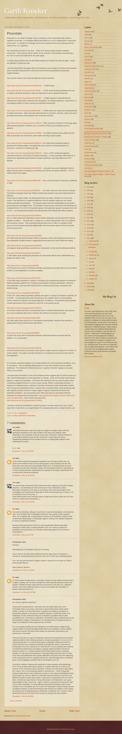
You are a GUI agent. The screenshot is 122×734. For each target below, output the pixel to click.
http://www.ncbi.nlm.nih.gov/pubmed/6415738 (24, 278)
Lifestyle (87, 100)
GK (13, 458)
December (92, 241)
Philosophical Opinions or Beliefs (96, 137)
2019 (89, 211)
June (91, 265)
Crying (86, 60)
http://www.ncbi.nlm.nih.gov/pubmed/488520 (23, 333)
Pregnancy (88, 143)
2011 (89, 238)
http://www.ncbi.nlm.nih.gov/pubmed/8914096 (24, 111)
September (93, 255)
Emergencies (89, 75)
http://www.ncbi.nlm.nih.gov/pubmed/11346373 (24, 123)
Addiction (87, 32)
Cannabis (87, 50)
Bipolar (86, 44)
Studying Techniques (91, 165)
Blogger (72, 729)
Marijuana (87, 104)
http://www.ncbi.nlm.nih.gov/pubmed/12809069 (24, 245)
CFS (86, 53)
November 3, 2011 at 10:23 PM (23, 475)
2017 (89, 218)
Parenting (87, 125)
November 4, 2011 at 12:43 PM (23, 502)
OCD (86, 122)
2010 (89, 283)
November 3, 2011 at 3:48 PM (22, 451)
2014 (89, 228)
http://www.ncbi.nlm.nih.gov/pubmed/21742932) (24, 400)
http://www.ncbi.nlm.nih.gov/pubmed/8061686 (24, 180)
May (90, 268)
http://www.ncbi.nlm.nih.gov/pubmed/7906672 (24, 253)
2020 (89, 207)
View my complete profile (93, 356)
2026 (89, 187)
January (92, 279)
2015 (89, 224)
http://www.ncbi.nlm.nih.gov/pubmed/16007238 (24, 86)
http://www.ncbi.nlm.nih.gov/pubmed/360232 (23, 293)
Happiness (88, 88)
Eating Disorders (90, 69)
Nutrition (87, 119)
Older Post (74, 711)
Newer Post (10, 711)
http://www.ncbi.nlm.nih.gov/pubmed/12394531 (24, 215)
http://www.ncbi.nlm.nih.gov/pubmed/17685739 (24, 153)
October (92, 252)
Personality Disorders (91, 129)
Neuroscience (89, 116)
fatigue (86, 82)
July (90, 262)
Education (87, 72)
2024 (89, 194)
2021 (89, 204)
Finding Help (88, 85)
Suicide (87, 168)
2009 (89, 286)
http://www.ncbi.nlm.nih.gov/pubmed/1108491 (24, 98)
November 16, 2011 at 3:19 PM (23, 570)
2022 (89, 201)
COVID (86, 56)
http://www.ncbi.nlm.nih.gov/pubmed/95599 (23, 265)
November (92, 244)
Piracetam (92, 247)
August (91, 258)
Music (86, 113)
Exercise (87, 78)
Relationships (89, 152)
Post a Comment (16, 701)
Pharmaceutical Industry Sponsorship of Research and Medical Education (98, 133)
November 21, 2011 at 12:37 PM (23, 592)
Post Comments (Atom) (22, 716)
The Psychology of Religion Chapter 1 (97, 171)
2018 (89, 214)
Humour (87, 94)
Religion (87, 155)
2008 (89, 290)
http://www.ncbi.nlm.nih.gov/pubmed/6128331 (24, 318)
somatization (88, 162)
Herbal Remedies (90, 91)
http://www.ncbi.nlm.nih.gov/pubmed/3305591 (24, 190)
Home (42, 711)
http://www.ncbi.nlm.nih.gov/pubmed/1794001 (24, 90)
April (90, 272)
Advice (86, 38)
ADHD (86, 35)
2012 (89, 235)
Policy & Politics (90, 140)
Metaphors (88, 110)
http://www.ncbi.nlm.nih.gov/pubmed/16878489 (24, 236)
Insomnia (87, 97)
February (92, 275)
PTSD (86, 149)
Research (87, 159)
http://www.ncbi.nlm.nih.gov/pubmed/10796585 (24, 133)
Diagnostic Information (92, 66)
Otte (14, 427)
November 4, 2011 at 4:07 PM (22, 535)
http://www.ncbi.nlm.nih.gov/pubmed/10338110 (24, 143)
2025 (89, 190)
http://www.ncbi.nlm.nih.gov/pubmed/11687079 (24, 308)
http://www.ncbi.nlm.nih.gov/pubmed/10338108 (24, 168)
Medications (31, 415)
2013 (89, 231)
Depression (22, 415)
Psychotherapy (89, 146)
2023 (89, 197)
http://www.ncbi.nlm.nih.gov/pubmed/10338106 (24, 348)
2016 (89, 221)
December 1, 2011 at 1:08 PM (22, 696)
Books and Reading (91, 47)
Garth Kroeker (25, 11)
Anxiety (14, 415)
